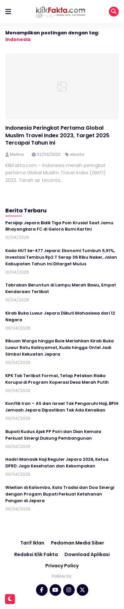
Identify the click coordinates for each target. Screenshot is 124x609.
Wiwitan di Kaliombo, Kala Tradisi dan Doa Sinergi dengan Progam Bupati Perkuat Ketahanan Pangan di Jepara (59, 494)
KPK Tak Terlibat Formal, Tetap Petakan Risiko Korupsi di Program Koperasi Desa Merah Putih (57, 379)
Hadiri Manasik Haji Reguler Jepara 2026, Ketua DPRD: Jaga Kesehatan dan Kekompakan (56, 463)
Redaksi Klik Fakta (36, 554)
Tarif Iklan (32, 543)
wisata (77, 154)
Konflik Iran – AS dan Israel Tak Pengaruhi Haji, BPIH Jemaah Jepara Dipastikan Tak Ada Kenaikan (61, 407)
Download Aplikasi (87, 554)
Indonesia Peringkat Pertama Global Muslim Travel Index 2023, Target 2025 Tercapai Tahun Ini (57, 135)
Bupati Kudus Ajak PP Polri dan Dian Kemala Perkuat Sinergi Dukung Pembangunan (53, 435)
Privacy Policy (62, 565)
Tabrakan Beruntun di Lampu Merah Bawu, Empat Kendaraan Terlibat (60, 288)
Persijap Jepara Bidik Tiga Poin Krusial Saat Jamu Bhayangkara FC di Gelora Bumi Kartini (59, 226)
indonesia (17, 39)
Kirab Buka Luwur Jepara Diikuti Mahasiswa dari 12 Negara (60, 316)
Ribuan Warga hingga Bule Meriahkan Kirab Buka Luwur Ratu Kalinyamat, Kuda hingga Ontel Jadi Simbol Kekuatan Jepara (59, 347)
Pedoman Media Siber (77, 543)
